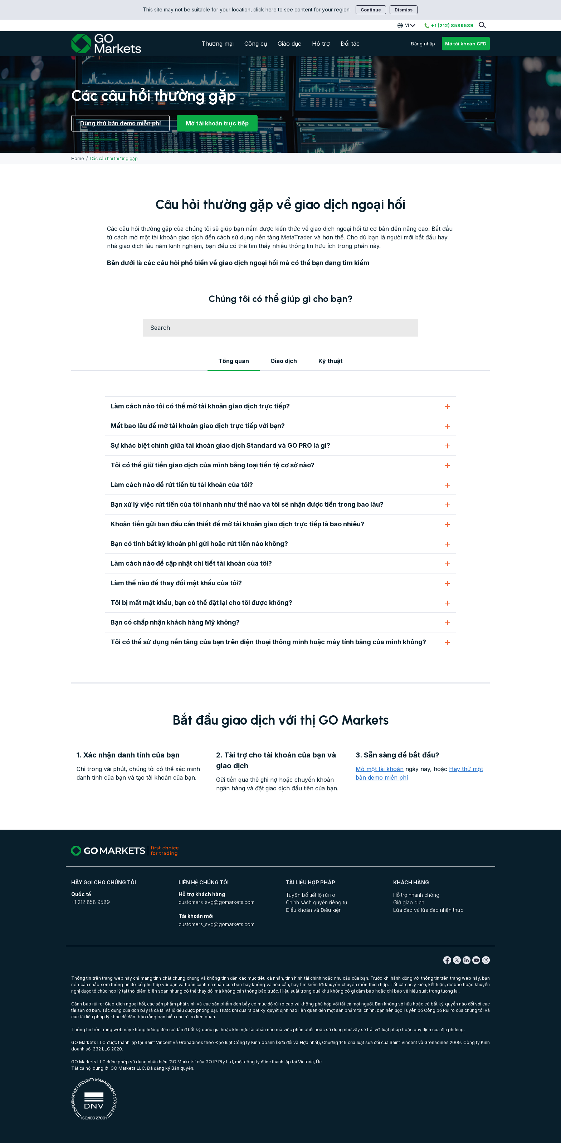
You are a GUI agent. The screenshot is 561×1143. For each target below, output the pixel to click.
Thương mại (217, 43)
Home (77, 158)
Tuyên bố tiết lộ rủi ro (310, 895)
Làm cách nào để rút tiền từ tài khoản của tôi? (182, 484)
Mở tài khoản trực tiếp (217, 123)
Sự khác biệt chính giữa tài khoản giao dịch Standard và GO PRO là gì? (220, 445)
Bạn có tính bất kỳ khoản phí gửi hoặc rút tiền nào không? (199, 543)
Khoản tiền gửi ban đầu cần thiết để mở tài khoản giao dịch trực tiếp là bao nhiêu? (237, 524)
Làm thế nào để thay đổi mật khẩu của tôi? (176, 583)
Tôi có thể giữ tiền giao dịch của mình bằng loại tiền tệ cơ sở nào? (212, 465)
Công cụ (255, 43)
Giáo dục (289, 43)
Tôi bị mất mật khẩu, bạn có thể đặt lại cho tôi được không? (201, 602)
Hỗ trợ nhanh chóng (416, 895)
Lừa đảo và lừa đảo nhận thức (428, 910)
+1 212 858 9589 (90, 902)
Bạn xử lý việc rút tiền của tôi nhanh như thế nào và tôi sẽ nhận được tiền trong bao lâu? (247, 504)
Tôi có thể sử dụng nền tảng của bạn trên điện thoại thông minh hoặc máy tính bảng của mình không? (268, 642)
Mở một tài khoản (380, 768)
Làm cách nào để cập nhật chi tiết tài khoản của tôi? (191, 563)
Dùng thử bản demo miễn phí (120, 123)
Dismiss (404, 10)
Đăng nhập (423, 43)
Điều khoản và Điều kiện (314, 910)
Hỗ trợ (321, 43)
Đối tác (350, 43)
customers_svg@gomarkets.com (216, 902)
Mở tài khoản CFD (466, 43)
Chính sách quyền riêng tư (316, 902)
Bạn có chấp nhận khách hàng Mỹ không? (175, 622)
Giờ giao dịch (408, 902)
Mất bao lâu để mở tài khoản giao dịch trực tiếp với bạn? (198, 425)
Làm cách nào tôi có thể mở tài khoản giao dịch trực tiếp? (200, 406)
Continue (371, 10)
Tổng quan (233, 360)
